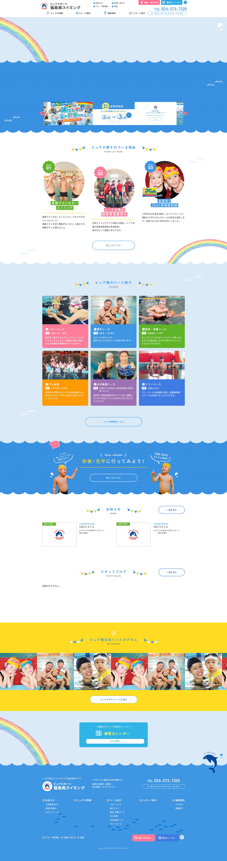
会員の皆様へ (51, 808)
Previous (41, 113)
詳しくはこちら (113, 245)
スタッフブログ (52, 812)
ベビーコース (115, 804)
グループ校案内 (100, 6)
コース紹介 (114, 800)
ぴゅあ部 (114, 816)
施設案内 (112, 13)
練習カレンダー (174, 2)
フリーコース (115, 824)
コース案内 (85, 13)
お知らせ (98, 3)
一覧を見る (171, 509)
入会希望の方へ (52, 804)
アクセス (179, 804)
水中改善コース (116, 820)
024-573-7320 (170, 8)
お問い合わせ (118, 3)
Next (185, 113)
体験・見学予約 (151, 2)
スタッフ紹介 (139, 13)
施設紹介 (179, 808)
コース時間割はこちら (113, 421)
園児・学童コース (117, 812)
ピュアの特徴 (57, 13)
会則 (115, 6)
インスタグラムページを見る (113, 699)
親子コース (114, 808)
